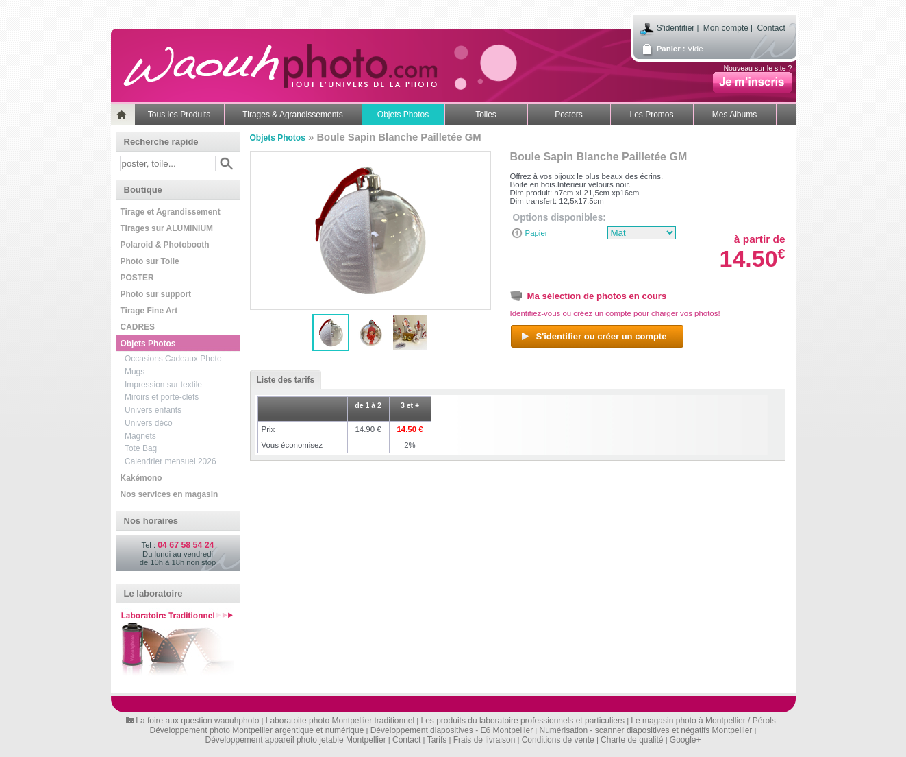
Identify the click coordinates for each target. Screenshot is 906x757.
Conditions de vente (558, 740)
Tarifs (437, 740)
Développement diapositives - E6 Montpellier (451, 730)
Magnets (140, 436)
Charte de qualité (632, 740)
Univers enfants (153, 410)
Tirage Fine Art (149, 310)
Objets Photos (403, 114)
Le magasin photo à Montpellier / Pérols (703, 720)
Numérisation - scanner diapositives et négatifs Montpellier (646, 730)
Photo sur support (156, 294)
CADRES (138, 327)
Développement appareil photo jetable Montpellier (295, 740)
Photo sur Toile (150, 261)
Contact (771, 28)
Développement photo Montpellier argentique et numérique (257, 730)
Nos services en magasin (169, 494)
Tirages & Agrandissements (292, 114)
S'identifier (676, 28)
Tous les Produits (179, 114)
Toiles (485, 114)
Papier (536, 233)
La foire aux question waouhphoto (197, 720)
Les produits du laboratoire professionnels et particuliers (523, 720)
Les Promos (651, 114)
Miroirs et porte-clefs (162, 397)
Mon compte (725, 28)
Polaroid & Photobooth (165, 245)
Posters (569, 114)
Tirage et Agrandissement (171, 212)
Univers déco (149, 423)
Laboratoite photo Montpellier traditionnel (340, 720)
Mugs (134, 371)
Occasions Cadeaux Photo (173, 358)
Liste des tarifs (282, 379)
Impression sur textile (163, 384)
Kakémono (141, 478)
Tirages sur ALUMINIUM (167, 228)
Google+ (685, 740)
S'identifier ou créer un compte (593, 336)
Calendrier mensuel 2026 (170, 461)
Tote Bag (141, 448)
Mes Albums (734, 114)
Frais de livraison (484, 740)
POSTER (137, 278)
